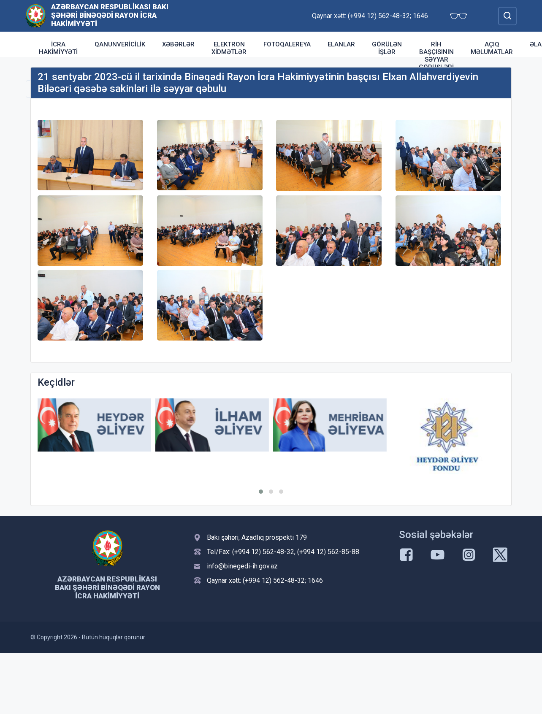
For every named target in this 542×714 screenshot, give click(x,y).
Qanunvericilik (120, 44)
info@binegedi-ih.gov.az (242, 566)
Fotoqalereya (287, 44)
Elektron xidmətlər (229, 48)
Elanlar (341, 44)
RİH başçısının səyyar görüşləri (436, 56)
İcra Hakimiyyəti (58, 48)
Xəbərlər (178, 44)
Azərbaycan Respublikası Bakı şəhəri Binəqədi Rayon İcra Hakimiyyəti (109, 15)
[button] (261, 491)
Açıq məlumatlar (492, 48)
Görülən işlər (387, 48)
